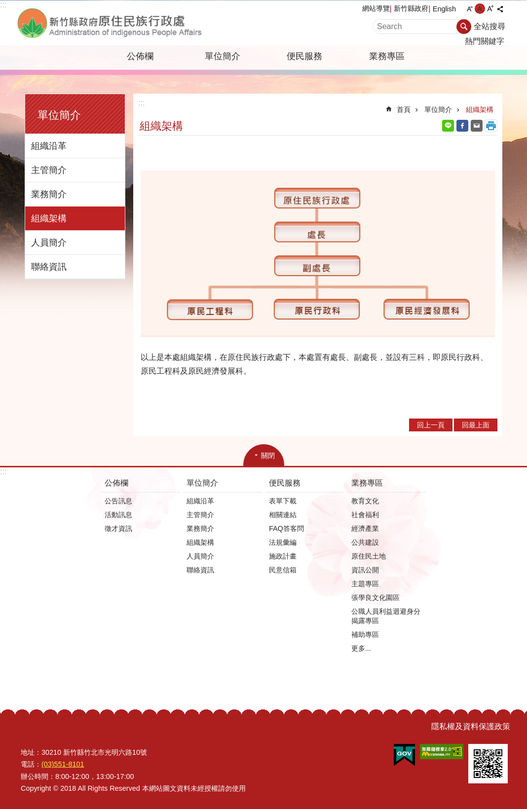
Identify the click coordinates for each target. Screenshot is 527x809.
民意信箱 (283, 570)
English (444, 9)
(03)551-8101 (62, 764)
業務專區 (387, 56)
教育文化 (365, 501)
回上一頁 (431, 425)
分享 (499, 8)
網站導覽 (376, 8)
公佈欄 (140, 56)
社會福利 (365, 515)
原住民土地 (368, 556)
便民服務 (304, 56)
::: (3, 4)
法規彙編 (283, 542)
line (448, 126)
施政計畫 (283, 556)
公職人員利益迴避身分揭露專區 (385, 616)
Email (477, 126)
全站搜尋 (489, 26)
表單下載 (283, 501)
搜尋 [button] (463, 26)
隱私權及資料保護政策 (470, 726)
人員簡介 (49, 242)
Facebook (462, 126)
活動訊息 (118, 515)
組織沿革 (49, 146)
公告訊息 (118, 501)
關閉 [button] (268, 455)
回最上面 (475, 425)
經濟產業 (365, 528)
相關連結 (283, 515)
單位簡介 (222, 56)
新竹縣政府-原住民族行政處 (128, 22)
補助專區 (365, 634)
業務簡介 (49, 194)
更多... (361, 648)
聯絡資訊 (49, 267)
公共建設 (365, 542)
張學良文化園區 (375, 597)
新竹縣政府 (411, 8)
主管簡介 (49, 170)
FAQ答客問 (286, 528)
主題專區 (365, 584)
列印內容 (491, 125)
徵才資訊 (118, 528)
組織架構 (49, 218)
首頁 (404, 109)
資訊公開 (365, 570)
